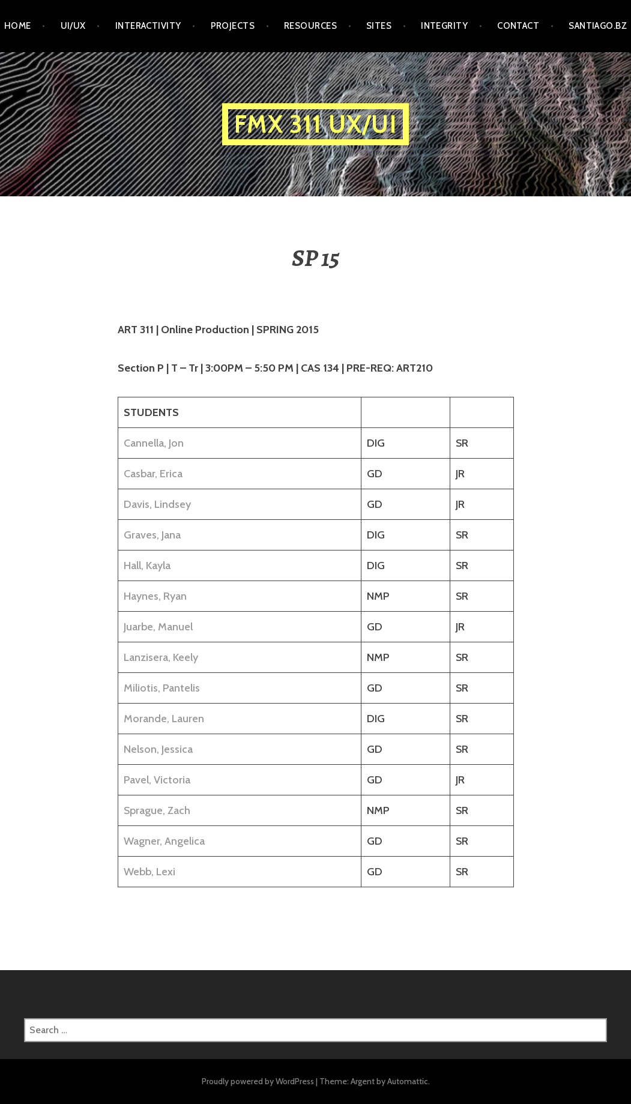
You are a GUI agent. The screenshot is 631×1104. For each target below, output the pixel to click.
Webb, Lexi (149, 871)
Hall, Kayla (147, 565)
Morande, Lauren (164, 718)
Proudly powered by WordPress (258, 1081)
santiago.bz (598, 25)
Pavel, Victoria (157, 779)
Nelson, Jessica (158, 749)
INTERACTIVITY (148, 25)
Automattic (407, 1081)
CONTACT (518, 25)
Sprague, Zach (157, 810)
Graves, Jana (152, 534)
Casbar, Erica (153, 473)
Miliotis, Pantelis (162, 688)
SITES (378, 25)
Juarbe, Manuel (158, 626)
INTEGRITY (444, 25)
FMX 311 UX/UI (315, 124)
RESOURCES (310, 25)
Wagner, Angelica (164, 841)
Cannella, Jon (154, 443)
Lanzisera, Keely (161, 657)
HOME (17, 25)
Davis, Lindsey (157, 504)
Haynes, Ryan (155, 596)
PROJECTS (233, 25)
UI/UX (73, 25)
